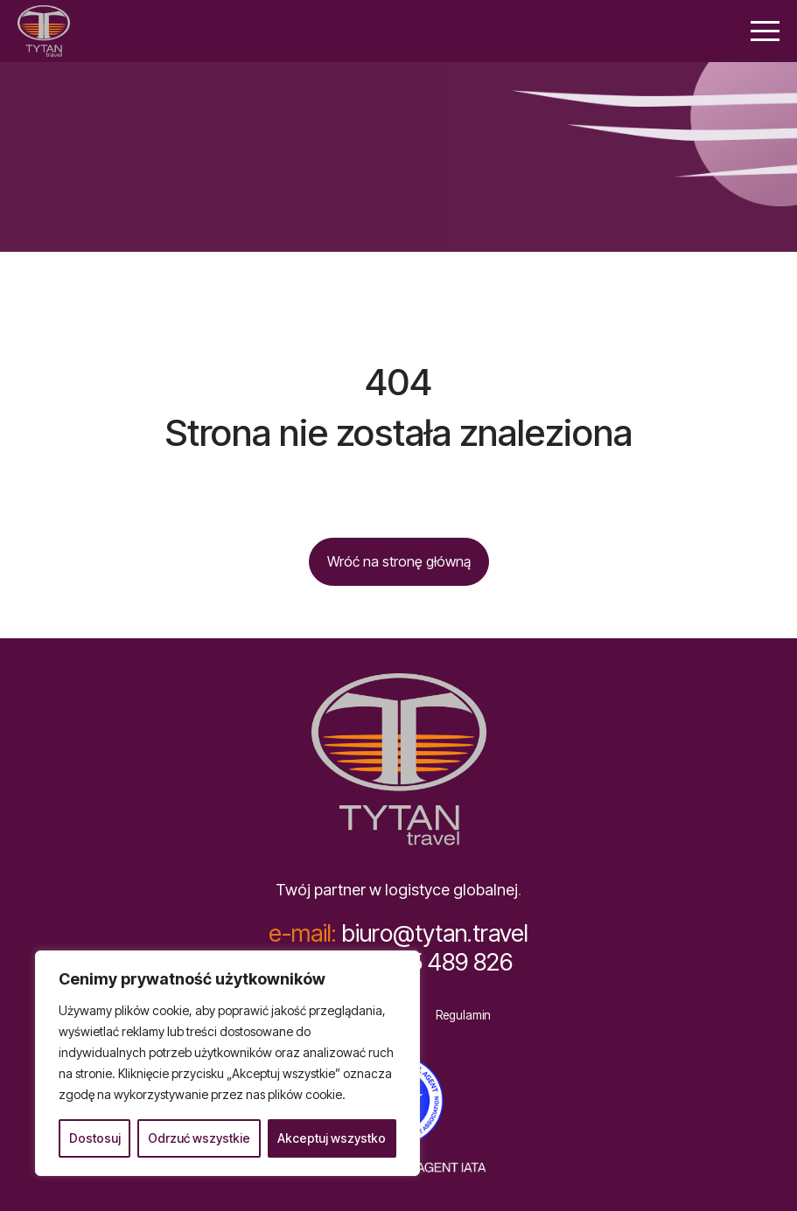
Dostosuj (95, 1138)
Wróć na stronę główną (399, 561)
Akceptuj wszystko (331, 1138)
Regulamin (463, 1015)
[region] (227, 1063)
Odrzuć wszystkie (199, 1138)
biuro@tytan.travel (398, 933)
